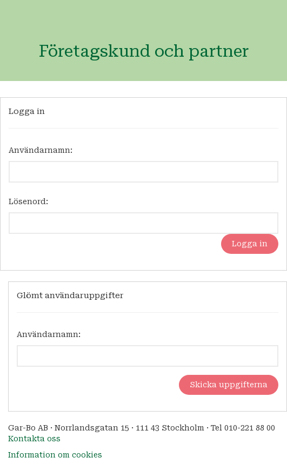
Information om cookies (55, 454)
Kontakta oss (34, 438)
